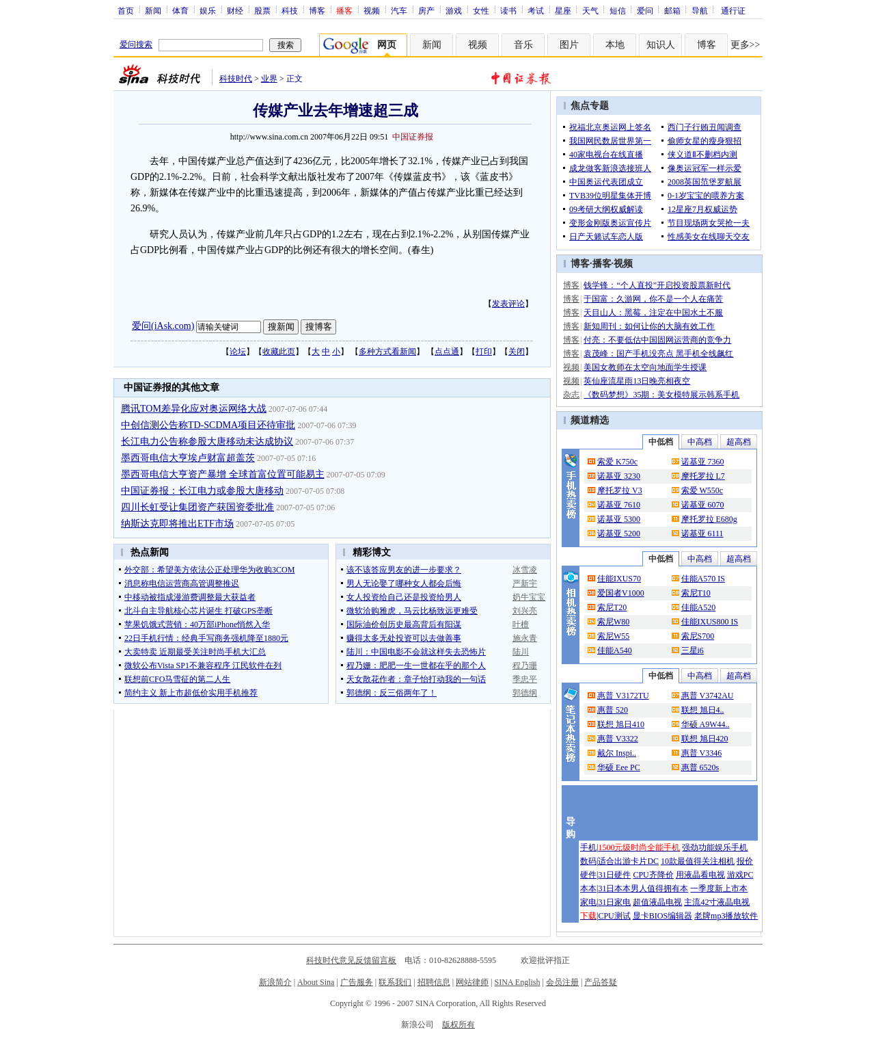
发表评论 (508, 303)
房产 (426, 10)
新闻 (153, 10)
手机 (588, 847)
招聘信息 (434, 982)
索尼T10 (696, 593)
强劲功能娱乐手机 (715, 847)
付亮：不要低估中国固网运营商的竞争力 (657, 340)
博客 (317, 10)
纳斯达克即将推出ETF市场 (177, 523)
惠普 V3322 (617, 738)
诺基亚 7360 (702, 461)
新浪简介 (275, 982)
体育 (180, 10)
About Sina (315, 982)
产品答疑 (600, 982)
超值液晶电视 (657, 902)
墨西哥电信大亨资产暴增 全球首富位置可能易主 (223, 474)
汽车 (399, 10)
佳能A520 (698, 607)
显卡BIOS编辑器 (662, 916)
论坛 (238, 351)
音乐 (523, 45)
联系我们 (395, 982)
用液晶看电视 (700, 875)
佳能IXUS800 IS (710, 622)
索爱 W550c (702, 490)
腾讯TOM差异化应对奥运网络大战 (193, 409)
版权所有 (458, 1024)
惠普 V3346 (701, 753)
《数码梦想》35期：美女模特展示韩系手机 (661, 394)
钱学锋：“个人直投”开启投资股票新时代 (657, 285)
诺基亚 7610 (618, 505)
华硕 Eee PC (618, 767)
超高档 (738, 442)
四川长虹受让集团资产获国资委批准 (197, 507)
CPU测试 (614, 916)
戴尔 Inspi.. (616, 753)
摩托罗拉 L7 (703, 476)
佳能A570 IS (703, 578)
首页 (126, 10)
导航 (700, 10)
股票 (262, 10)
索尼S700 (698, 636)
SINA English (517, 982)
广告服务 (356, 982)
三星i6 (692, 650)
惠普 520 (612, 710)
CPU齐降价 (653, 875)
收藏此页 (278, 351)
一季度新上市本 (719, 888)
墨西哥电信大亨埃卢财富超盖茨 (188, 458)
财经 (235, 10)
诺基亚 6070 (702, 505)
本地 (615, 45)
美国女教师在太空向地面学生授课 (645, 367)
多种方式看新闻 (387, 351)
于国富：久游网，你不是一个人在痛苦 (653, 299)
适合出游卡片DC (628, 861)
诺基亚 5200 (618, 533)
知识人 (660, 45)
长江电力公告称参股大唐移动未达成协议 (207, 441)
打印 (484, 351)
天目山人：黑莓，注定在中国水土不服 (653, 312)
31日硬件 (614, 875)
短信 (618, 10)
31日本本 (614, 888)
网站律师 (472, 982)
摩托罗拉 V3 (619, 490)
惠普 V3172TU (623, 695)
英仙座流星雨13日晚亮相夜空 (637, 381)
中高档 (699, 442)
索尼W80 (613, 622)
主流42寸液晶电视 (717, 902)
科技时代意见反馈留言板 (351, 960)
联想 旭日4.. (702, 710)
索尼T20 (612, 607)
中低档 (660, 442)
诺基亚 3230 (618, 476)
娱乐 (208, 10)
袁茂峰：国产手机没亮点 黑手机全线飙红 (658, 353)
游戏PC (740, 875)
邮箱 (672, 10)
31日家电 (614, 902)
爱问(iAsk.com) (163, 326)
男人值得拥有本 (659, 888)
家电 (588, 902)
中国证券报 (412, 137)
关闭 (516, 351)
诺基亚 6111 (702, 533)
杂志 (571, 394)
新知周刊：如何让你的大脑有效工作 (649, 326)
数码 (588, 861)
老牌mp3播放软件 (726, 916)
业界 (269, 78)
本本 (588, 888)
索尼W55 (613, 636)
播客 (602, 264)
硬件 (588, 875)
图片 (569, 45)
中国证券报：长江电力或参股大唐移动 (202, 491)
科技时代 (235, 78)
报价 (745, 861)
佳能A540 (614, 650)
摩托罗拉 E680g (709, 519)
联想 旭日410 (620, 724)
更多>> (745, 45)
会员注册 (562, 982)
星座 (563, 10)
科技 (290, 10)
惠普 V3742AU (707, 695)
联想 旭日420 (704, 738)
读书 (508, 10)
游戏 (454, 10)
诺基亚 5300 (618, 519)
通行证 (733, 10)
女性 (481, 10)
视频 (372, 10)
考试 (536, 10)
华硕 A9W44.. (705, 724)
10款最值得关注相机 (698, 861)
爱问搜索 (136, 44)
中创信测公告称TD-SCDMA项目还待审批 (208, 425)
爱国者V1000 (620, 593)
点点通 (447, 351)
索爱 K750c (617, 461)
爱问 (645, 10)
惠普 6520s (700, 767)
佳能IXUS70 (619, 578)
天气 (590, 10)
